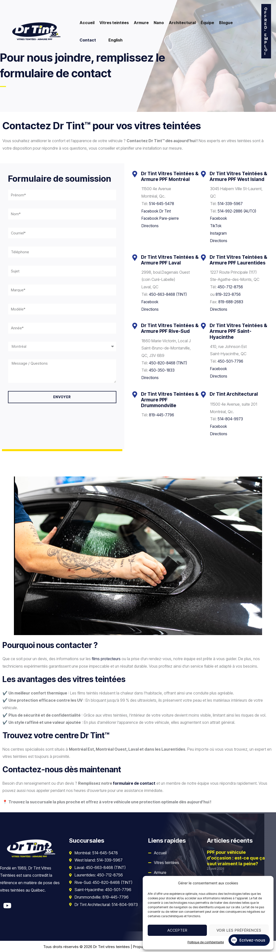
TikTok (216, 225)
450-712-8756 (230, 286)
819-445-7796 (162, 414)
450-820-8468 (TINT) (169, 362)
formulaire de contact (134, 782)
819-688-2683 (231, 301)
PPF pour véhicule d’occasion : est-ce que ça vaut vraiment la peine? (236, 857)
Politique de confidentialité (205, 942)
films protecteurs (106, 658)
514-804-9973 (231, 418)
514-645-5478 (162, 203)
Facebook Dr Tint (156, 210)
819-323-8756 (229, 294)
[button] (266, 31)
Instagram (219, 232)
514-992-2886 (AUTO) (238, 210)
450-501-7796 (231, 360)
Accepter (177, 930)
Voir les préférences (239, 930)
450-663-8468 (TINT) (169, 294)
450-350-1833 (162, 369)
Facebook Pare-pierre (160, 218)
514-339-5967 (230, 203)
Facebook (219, 218)
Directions (150, 225)
